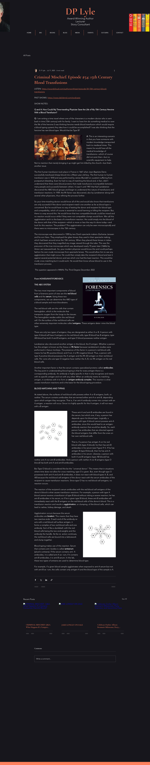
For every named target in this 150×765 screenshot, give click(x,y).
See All (124, 599)
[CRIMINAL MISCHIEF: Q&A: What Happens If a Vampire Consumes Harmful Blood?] (39, 612)
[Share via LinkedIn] (46, 580)
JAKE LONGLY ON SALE (72, 625)
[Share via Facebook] (35, 580)
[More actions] (114, 70)
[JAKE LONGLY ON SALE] (75, 612)
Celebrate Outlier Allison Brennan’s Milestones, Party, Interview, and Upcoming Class (109, 626)
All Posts (26, 55)
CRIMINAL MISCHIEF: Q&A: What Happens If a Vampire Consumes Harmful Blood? (38, 626)
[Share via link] (52, 580)
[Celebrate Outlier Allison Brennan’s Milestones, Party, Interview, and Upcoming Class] (111, 612)
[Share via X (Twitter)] (41, 580)
